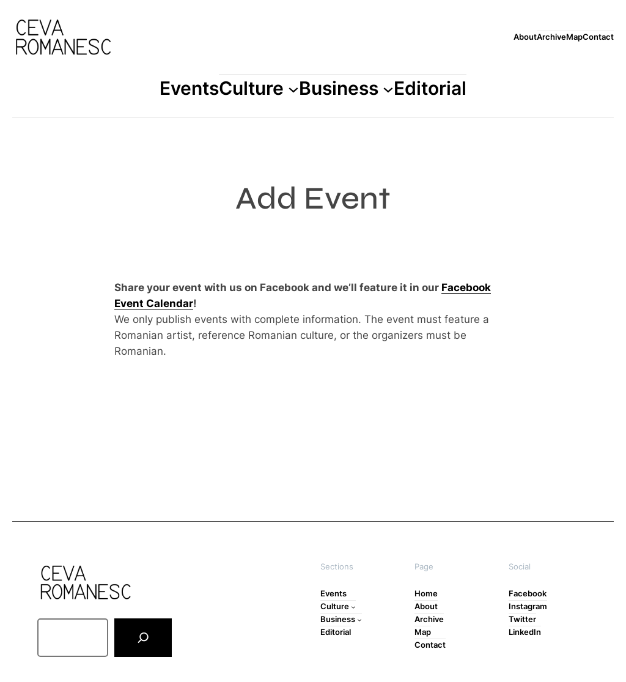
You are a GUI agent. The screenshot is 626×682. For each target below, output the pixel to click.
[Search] (142, 637)
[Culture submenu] (293, 88)
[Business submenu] (388, 88)
